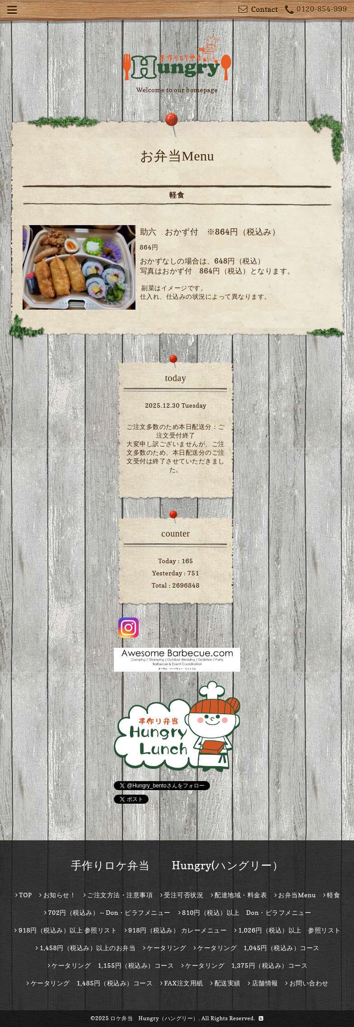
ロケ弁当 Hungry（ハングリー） (154, 1018)
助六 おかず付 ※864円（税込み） (210, 231)
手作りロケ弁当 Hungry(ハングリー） (177, 865)
